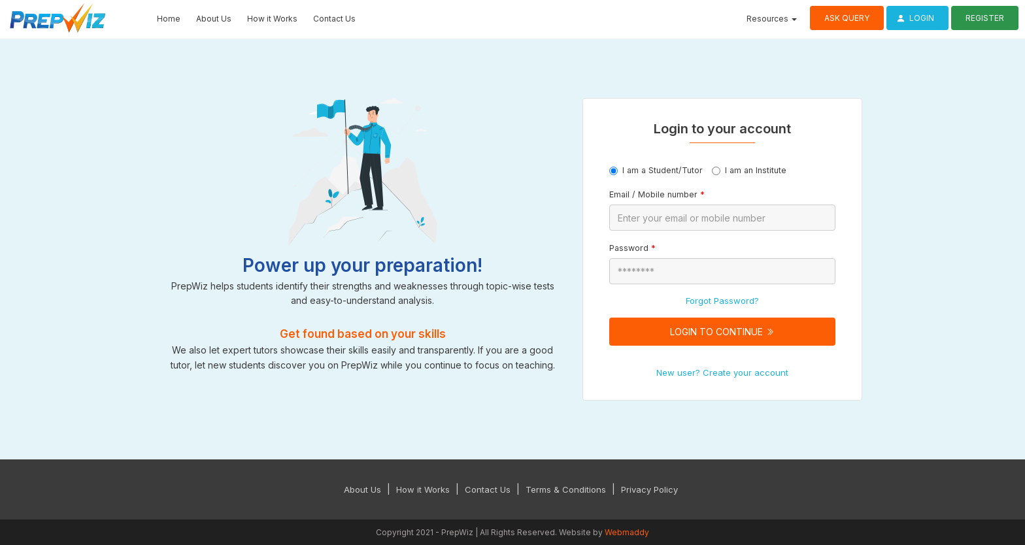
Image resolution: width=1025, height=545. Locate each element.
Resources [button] (772, 19)
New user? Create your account (722, 372)
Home (168, 19)
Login (913, 18)
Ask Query (846, 18)
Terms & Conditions (566, 489)
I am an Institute (749, 170)
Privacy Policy (649, 489)
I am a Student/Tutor (656, 170)
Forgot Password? (722, 300)
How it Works (272, 19)
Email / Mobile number (657, 194)
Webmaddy (627, 532)
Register (985, 18)
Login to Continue (722, 331)
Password (632, 248)
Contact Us (334, 19)
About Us (213, 19)
